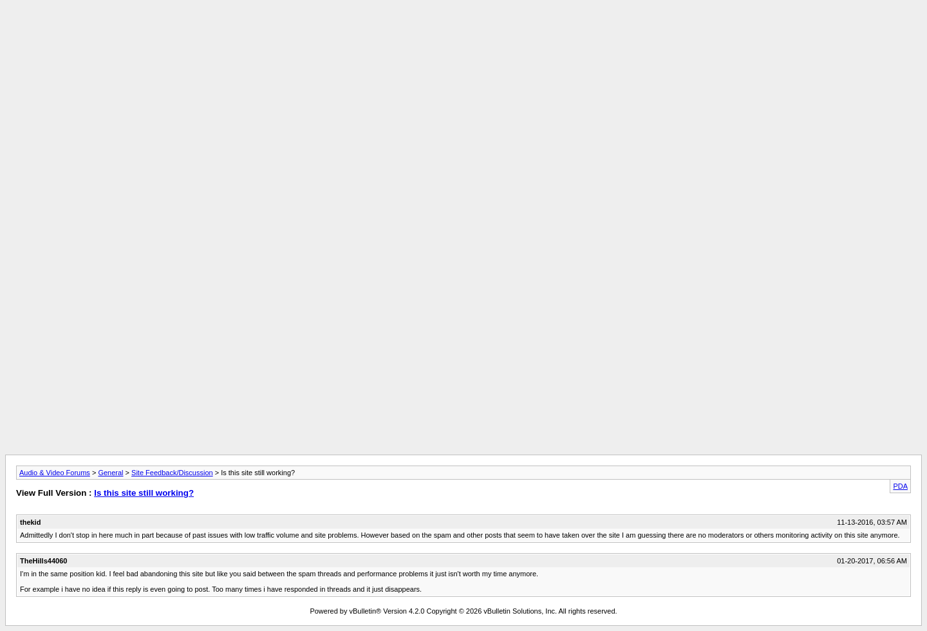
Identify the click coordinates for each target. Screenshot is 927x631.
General (110, 472)
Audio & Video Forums (54, 472)
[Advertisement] (463, 34)
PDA (900, 486)
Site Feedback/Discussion (172, 472)
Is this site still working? (144, 493)
